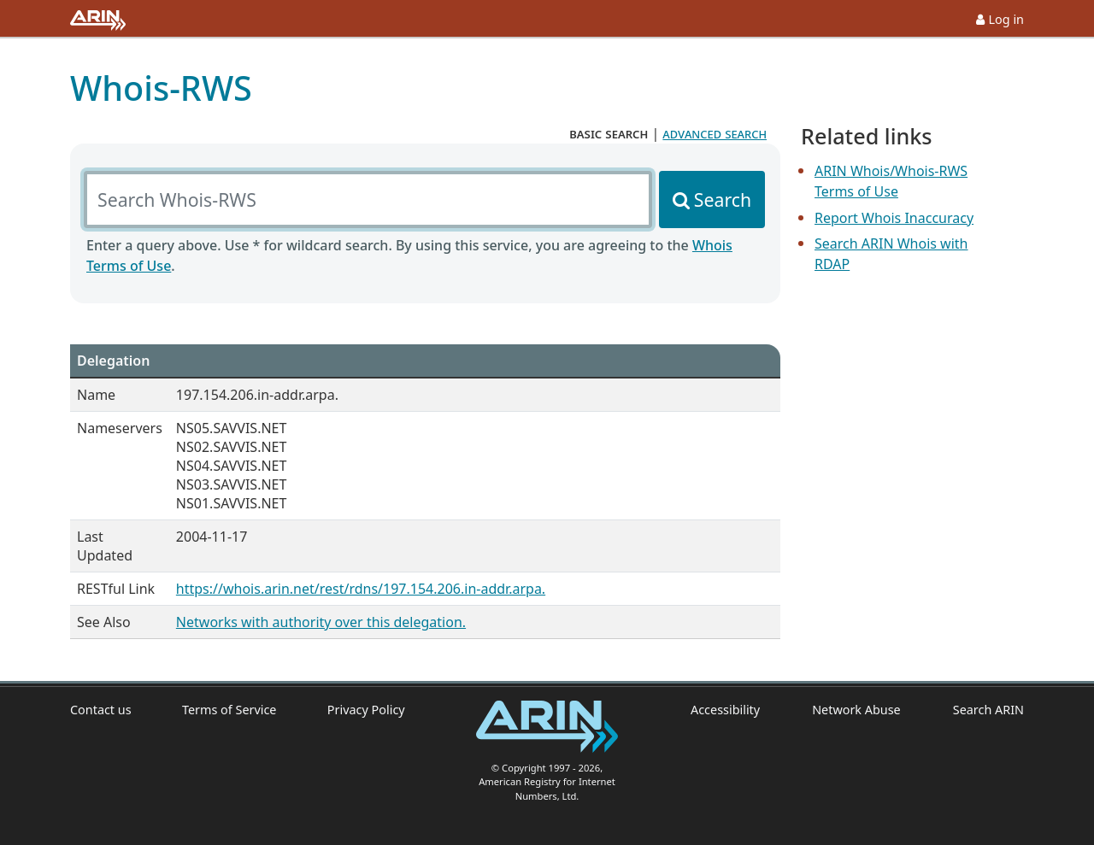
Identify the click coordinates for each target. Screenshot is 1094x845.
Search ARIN (988, 709)
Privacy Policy (366, 709)
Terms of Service (229, 709)
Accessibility (725, 709)
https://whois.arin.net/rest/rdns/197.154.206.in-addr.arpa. (360, 588)
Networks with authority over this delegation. (321, 622)
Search (722, 199)
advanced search (714, 133)
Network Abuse (856, 709)
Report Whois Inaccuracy (894, 217)
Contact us (101, 709)
